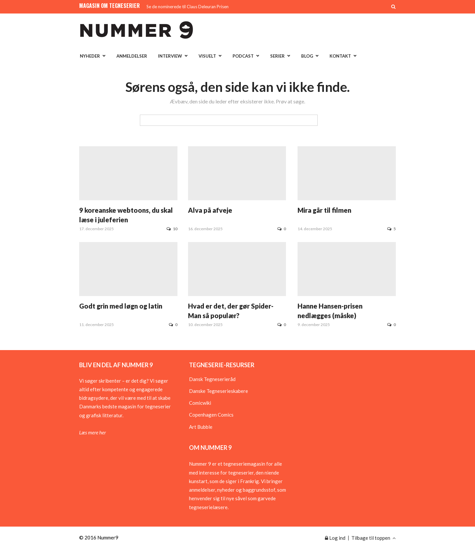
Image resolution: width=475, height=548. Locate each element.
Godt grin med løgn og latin (120, 306)
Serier (277, 56)
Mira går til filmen (324, 210)
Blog (307, 56)
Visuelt (207, 56)
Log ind (335, 538)
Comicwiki (200, 403)
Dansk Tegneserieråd (212, 379)
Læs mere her (92, 432)
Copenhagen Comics (211, 415)
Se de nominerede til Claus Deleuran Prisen (187, 6)
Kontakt (340, 56)
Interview (170, 56)
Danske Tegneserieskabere (218, 391)
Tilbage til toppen (373, 538)
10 (172, 228)
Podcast (243, 56)
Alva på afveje (210, 210)
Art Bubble (200, 427)
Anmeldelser (131, 56)
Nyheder (90, 56)
